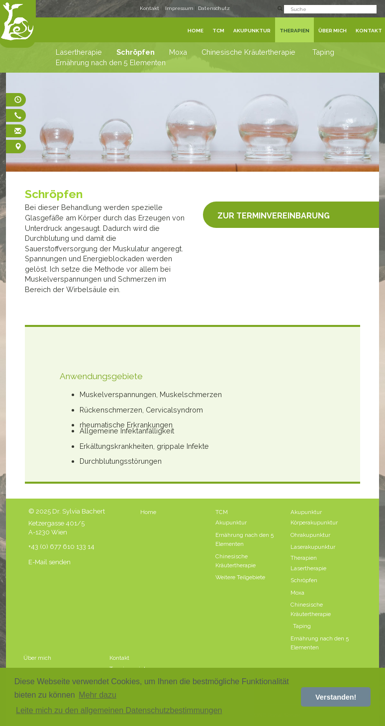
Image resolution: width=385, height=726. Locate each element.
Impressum (180, 8)
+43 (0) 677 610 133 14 (61, 546)
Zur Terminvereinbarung (273, 214)
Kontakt (149, 8)
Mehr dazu (97, 695)
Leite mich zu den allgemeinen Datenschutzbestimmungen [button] (119, 710)
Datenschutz (214, 8)
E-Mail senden (49, 562)
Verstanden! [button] (335, 697)
